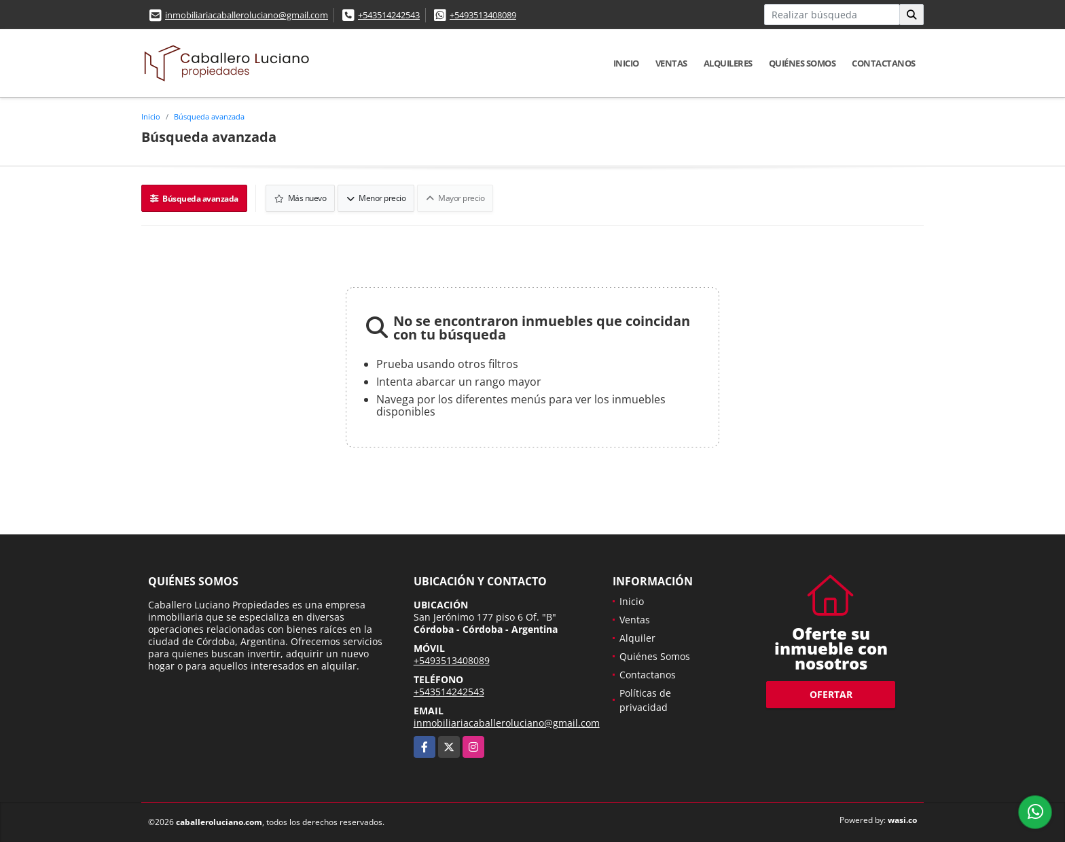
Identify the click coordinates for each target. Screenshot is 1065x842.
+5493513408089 (483, 15)
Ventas (671, 63)
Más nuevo (300, 198)
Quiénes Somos (802, 63)
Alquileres (728, 63)
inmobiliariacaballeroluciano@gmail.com (246, 15)
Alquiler (637, 638)
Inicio (626, 63)
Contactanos (884, 63)
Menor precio (375, 198)
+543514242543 (389, 15)
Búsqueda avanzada (209, 116)
